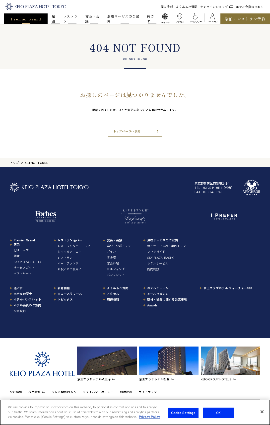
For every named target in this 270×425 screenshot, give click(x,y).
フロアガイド (156, 251)
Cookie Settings (183, 416)
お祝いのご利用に (69, 269)
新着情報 (64, 288)
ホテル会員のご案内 (250, 6)
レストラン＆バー (70, 240)
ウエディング (116, 269)
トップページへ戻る (127, 131)
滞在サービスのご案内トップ (166, 246)
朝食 (17, 256)
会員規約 (20, 311)
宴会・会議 (92, 19)
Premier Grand (26, 18)
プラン (111, 251)
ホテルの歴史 (23, 293)
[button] (165, 18)
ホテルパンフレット (27, 299)
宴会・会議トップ (119, 246)
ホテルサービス (157, 263)
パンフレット (116, 275)
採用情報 (34, 392)
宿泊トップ (21, 250)
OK (218, 416)
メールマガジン (158, 293)
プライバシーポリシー (98, 392)
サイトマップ (147, 392)
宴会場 (111, 257)
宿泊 (53, 19)
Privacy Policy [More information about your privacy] (149, 420)
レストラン (70, 19)
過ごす (150, 19)
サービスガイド (24, 267)
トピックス (65, 299)
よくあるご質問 (186, 6)
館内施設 (153, 269)
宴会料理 (113, 263)
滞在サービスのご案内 (123, 19)
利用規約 (126, 392)
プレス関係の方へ (64, 392)
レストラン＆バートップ (74, 246)
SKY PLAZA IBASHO (27, 262)
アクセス (113, 293)
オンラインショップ (216, 6)
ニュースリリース (70, 293)
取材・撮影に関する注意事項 (167, 299)
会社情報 (16, 392)
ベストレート (23, 273)
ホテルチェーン (158, 288)
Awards (152, 305)
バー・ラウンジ (68, 263)
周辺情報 (167, 6)
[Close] (262, 415)
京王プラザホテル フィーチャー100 (227, 288)
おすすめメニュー (69, 251)
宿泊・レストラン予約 (245, 18)
